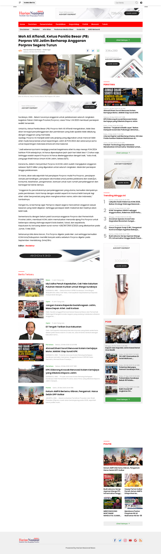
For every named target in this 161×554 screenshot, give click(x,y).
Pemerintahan (46, 24)
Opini (48, 303)
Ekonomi (95, 24)
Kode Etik (81, 29)
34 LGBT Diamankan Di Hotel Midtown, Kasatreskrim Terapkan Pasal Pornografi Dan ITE (130, 357)
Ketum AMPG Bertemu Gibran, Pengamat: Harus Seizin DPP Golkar (71, 394)
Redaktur (30, 245)
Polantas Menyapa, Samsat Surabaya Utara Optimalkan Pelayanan (129, 368)
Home (22, 24)
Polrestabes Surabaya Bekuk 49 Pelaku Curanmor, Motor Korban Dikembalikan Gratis (129, 379)
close (15, 7)
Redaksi (36, 29)
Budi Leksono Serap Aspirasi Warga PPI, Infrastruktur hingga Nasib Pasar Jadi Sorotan (125, 237)
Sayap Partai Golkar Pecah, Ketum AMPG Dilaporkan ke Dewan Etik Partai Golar (133, 491)
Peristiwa (32, 24)
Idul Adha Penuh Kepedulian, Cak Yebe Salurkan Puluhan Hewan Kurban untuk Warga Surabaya (70, 286)
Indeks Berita (29, 2)
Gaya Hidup (74, 24)
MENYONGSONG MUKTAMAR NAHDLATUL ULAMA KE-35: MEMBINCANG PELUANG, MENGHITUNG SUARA (112, 513)
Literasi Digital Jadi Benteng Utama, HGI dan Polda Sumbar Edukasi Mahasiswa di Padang (123, 137)
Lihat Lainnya (123, 153)
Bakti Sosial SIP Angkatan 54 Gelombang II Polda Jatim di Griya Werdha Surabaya (129, 390)
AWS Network (94, 29)
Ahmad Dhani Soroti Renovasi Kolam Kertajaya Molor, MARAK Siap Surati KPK (70, 351)
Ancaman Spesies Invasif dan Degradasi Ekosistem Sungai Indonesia (122, 220)
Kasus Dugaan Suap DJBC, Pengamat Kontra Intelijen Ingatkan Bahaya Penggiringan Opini (125, 228)
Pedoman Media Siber (63, 29)
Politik (85, 24)
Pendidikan (61, 24)
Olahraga (47, 50)
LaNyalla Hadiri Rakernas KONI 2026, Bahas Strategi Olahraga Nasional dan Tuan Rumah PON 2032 (124, 203)
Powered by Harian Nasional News (80, 548)
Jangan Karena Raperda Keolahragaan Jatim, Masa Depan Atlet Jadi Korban (70, 308)
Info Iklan (47, 29)
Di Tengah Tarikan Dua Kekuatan (66, 328)
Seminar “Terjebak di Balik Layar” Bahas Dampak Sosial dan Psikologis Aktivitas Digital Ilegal (121, 129)
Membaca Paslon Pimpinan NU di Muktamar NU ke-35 (133, 513)
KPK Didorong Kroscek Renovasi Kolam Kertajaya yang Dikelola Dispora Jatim (69, 373)
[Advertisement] (10, 41)
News (48, 279)
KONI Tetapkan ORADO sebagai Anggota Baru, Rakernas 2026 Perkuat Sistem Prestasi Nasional (125, 211)
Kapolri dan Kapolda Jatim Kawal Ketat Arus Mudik (122, 349)
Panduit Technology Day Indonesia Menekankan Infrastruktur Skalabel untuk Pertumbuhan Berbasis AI (122, 146)
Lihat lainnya (123, 40)
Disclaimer (24, 29)
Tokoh (105, 24)
